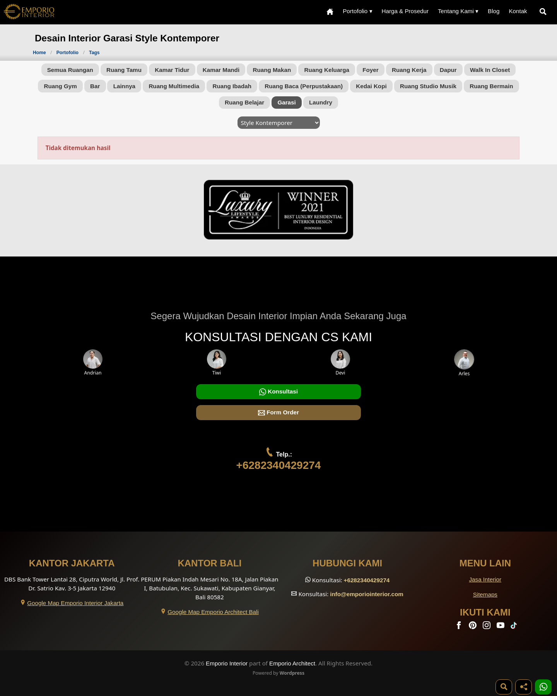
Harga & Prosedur (405, 11)
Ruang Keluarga (326, 70)
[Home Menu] (330, 11)
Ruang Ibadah (232, 86)
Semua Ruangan (70, 70)
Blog (493, 11)
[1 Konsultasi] (543, 686)
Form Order (278, 412)
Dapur (448, 70)
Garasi (286, 102)
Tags (94, 52)
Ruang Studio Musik (428, 86)
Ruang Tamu (124, 70)
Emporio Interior (227, 663)
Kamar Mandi (221, 70)
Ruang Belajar (244, 102)
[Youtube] (501, 627)
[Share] (523, 686)
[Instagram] (487, 627)
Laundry (320, 102)
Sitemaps (485, 594)
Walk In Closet (490, 70)
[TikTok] (515, 627)
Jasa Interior (485, 579)
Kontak (518, 11)
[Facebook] (459, 627)
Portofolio (68, 52)
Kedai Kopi (371, 86)
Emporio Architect (292, 663)
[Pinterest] (473, 627)
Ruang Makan (272, 70)
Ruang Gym (60, 86)
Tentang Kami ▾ (458, 11)
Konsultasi (278, 391)
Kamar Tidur (172, 70)
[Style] (278, 122)
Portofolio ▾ (357, 11)
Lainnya (124, 86)
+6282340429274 (278, 465)
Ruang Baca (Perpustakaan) (304, 86)
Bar (95, 86)
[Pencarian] (545, 11)
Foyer (370, 70)
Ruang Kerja (409, 70)
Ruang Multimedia (174, 86)
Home (39, 52)
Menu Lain (485, 563)
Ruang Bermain (491, 86)
